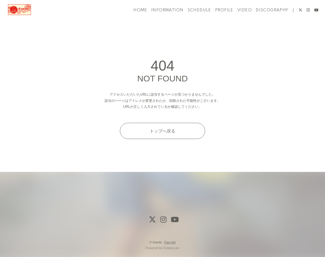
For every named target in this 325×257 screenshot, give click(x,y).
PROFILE (218, 22)
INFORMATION (161, 22)
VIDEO (238, 22)
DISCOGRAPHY (265, 22)
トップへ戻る (162, 130)
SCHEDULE (193, 22)
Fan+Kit (170, 242)
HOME (134, 22)
